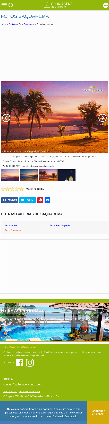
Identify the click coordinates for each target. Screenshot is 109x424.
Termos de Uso (10, 391)
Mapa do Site (53, 396)
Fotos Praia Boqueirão (60, 225)
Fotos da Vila (11, 225)
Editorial (8, 378)
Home (3, 24)
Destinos (13, 24)
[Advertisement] (54, 53)
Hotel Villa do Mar (22, 310)
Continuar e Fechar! (98, 413)
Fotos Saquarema (13, 230)
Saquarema (29, 24)
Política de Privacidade (29, 391)
